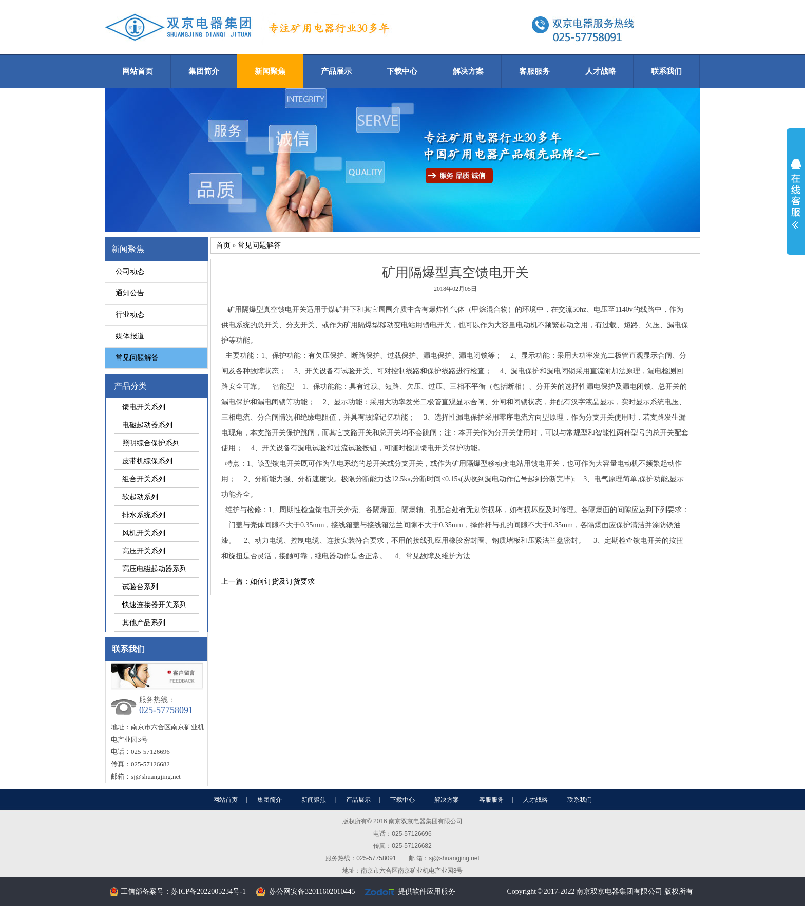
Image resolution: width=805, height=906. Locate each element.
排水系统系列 (143, 515)
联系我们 (666, 71)
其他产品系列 (143, 622)
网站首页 (137, 71)
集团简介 (203, 71)
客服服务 (534, 71)
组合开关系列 (143, 479)
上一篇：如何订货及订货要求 (268, 582)
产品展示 (336, 71)
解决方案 (468, 71)
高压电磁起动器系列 (154, 568)
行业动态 (130, 314)
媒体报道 (130, 336)
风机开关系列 (143, 532)
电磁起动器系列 (147, 425)
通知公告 (130, 293)
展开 (796, 193)
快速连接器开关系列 (154, 604)
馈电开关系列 (143, 407)
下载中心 (402, 71)
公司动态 (130, 271)
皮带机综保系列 (147, 461)
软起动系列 (140, 497)
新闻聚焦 (270, 71)
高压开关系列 (143, 550)
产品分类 (130, 386)
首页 (223, 245)
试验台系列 (140, 586)
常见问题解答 (137, 358)
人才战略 (600, 71)
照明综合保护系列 (151, 443)
